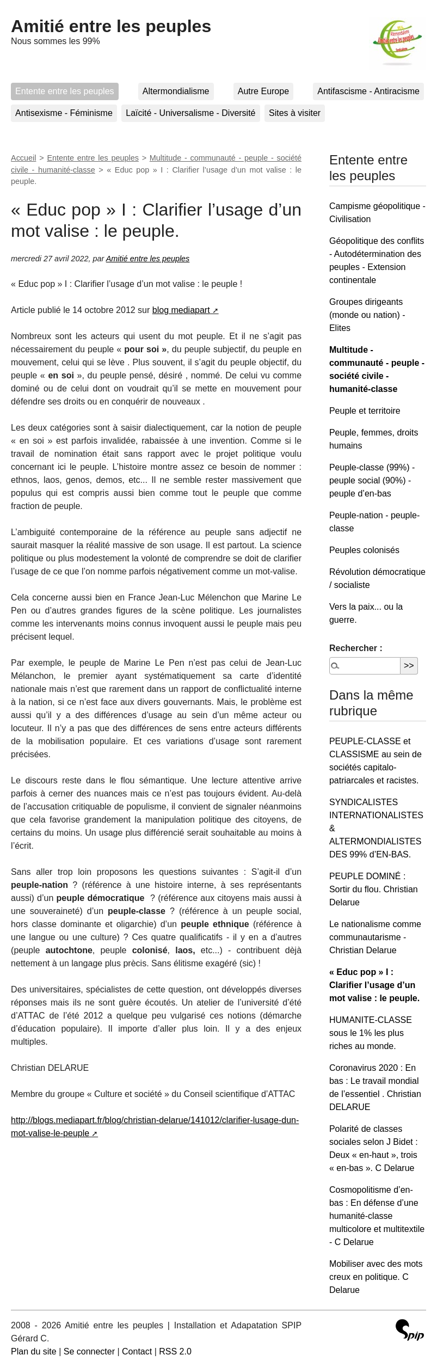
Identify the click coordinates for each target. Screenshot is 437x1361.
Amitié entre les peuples (111, 26)
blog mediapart (181, 310)
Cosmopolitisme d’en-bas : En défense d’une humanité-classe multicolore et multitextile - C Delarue (376, 1216)
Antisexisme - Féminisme (64, 113)
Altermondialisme (176, 91)
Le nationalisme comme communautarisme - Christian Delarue (375, 937)
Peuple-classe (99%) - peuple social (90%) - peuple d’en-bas (372, 480)
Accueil (23, 158)
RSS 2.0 (175, 1351)
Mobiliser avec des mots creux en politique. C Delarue (376, 1277)
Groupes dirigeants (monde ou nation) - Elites (367, 315)
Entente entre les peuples (64, 91)
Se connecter (89, 1351)
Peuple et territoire (365, 410)
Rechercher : (356, 648)
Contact (137, 1351)
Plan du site (34, 1351)
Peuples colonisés (364, 550)
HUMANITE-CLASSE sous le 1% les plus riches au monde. (370, 1033)
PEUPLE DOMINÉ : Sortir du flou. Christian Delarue (373, 889)
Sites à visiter (295, 113)
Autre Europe (263, 91)
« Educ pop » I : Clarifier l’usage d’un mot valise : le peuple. (374, 985)
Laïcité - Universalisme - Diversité (190, 113)
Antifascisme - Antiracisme (368, 91)
